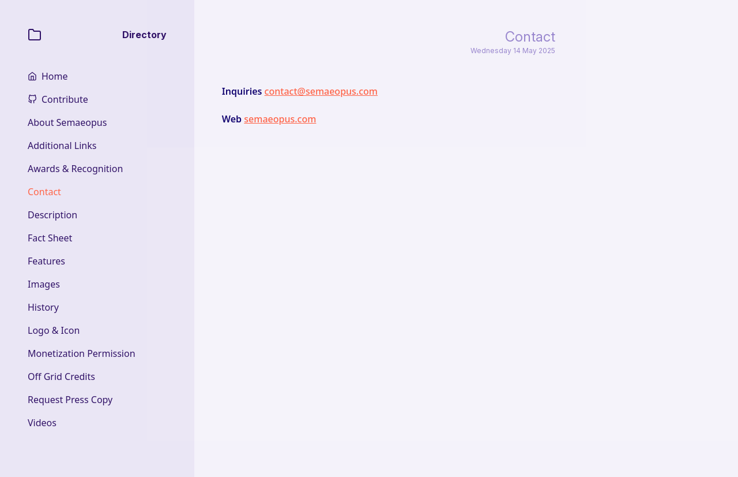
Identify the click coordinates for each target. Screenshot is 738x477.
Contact (44, 191)
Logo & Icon (54, 330)
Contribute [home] (65, 99)
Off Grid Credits (61, 376)
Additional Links (62, 145)
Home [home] (55, 76)
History (43, 307)
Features (46, 261)
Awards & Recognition (75, 168)
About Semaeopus (67, 122)
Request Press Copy (70, 399)
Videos (42, 422)
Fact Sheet (50, 238)
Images (44, 284)
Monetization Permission (81, 353)
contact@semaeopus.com (321, 91)
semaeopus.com (280, 119)
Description (52, 214)
